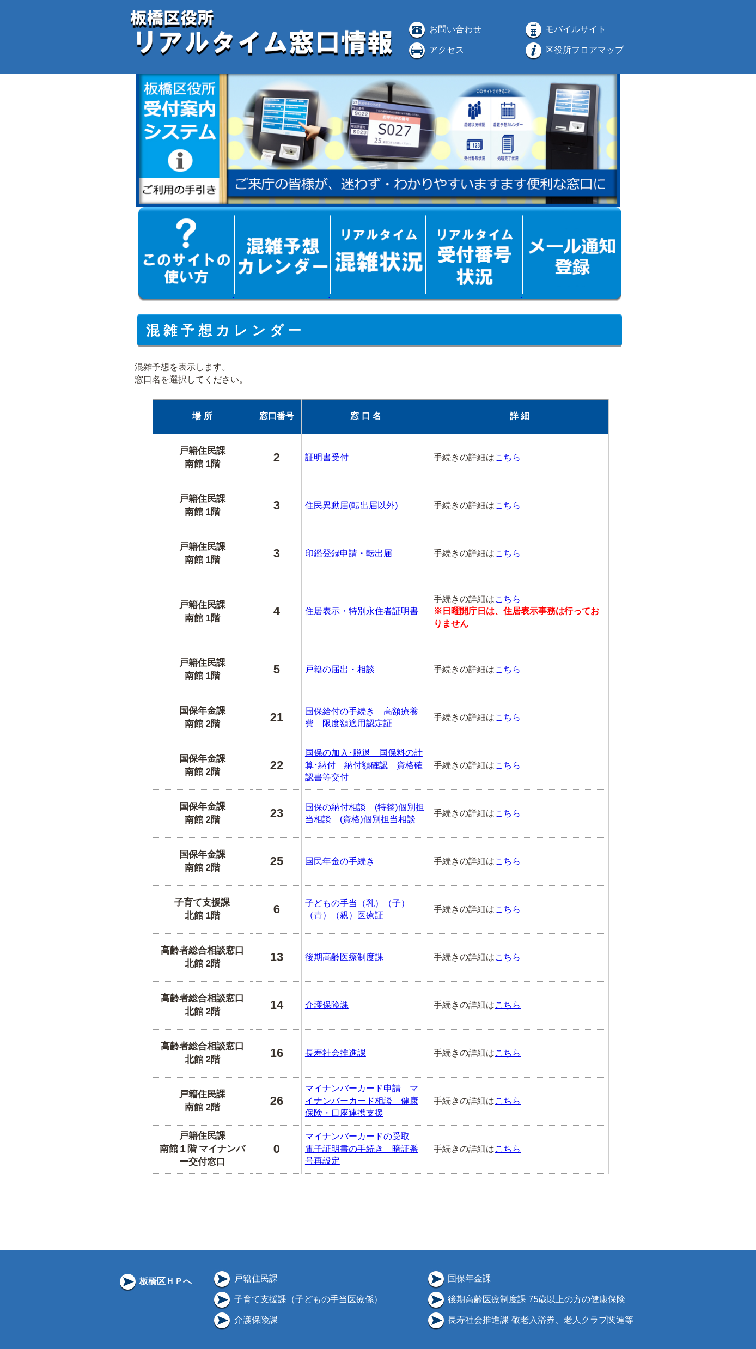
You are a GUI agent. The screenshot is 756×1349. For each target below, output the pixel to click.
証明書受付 (327, 457)
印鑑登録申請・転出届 (348, 553)
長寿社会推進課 (335, 1053)
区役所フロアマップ (573, 49)
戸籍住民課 (244, 1278)
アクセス (435, 49)
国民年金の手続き (340, 861)
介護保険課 (327, 1005)
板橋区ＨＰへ (155, 1281)
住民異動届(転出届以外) (351, 505)
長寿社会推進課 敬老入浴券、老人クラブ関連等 (529, 1319)
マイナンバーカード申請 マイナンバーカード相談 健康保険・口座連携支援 (361, 1100)
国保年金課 (458, 1278)
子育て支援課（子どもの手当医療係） (297, 1299)
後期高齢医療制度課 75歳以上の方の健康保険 (526, 1299)
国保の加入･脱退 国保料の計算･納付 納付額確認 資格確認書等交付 (364, 765)
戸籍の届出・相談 (340, 669)
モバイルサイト (564, 29)
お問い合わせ (444, 29)
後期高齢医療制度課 (344, 957)
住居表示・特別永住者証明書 (361, 611)
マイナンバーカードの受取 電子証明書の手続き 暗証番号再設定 (361, 1148)
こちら (508, 457)
